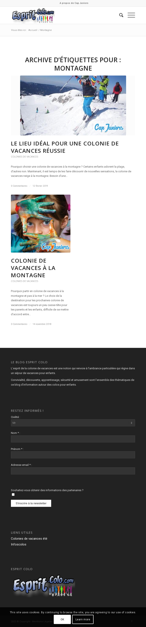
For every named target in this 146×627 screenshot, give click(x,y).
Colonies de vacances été (29, 539)
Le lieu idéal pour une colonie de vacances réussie (65, 146)
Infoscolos (18, 544)
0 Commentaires (19, 186)
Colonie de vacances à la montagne (33, 268)
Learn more (83, 619)
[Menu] (129, 15)
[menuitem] (74, 3)
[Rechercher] (119, 15)
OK (62, 619)
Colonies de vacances (24, 156)
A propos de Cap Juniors (74, 3)
